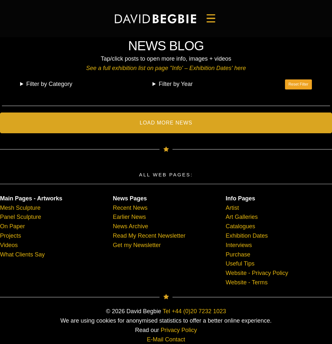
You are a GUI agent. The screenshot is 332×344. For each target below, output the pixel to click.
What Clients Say (22, 254)
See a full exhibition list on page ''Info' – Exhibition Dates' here (166, 68)
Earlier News (129, 217)
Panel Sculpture (20, 217)
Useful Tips (240, 263)
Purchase (238, 254)
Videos (9, 245)
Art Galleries (242, 217)
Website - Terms (246, 282)
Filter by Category (49, 84)
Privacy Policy (179, 330)
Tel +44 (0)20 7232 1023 (194, 311)
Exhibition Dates (247, 235)
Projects (10, 235)
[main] (155, 19)
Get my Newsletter (137, 245)
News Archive (130, 226)
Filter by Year (176, 84)
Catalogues (240, 226)
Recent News (130, 208)
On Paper (12, 226)
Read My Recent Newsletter (149, 235)
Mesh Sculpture (20, 208)
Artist (232, 208)
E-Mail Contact (166, 339)
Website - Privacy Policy (257, 273)
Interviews (239, 245)
